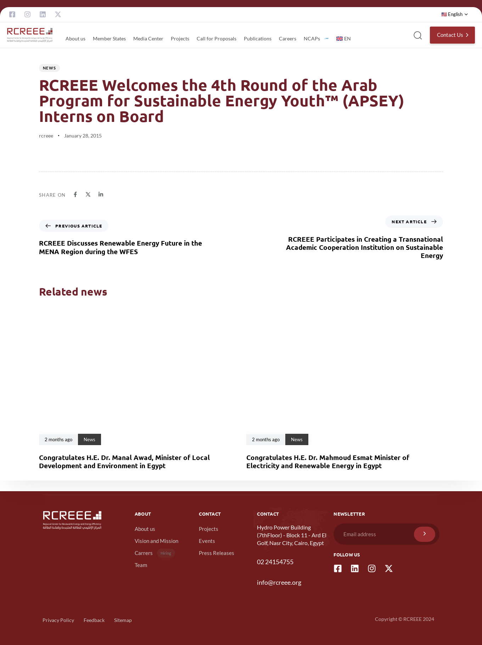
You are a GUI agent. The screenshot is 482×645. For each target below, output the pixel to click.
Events (207, 541)
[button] (454, 14)
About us (75, 38)
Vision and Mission (156, 541)
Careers (287, 38)
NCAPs (316, 38)
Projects (180, 38)
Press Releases (216, 553)
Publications (257, 38)
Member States (109, 38)
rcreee (46, 136)
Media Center (148, 38)
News (49, 68)
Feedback (94, 620)
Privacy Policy (58, 620)
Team (141, 565)
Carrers (155, 553)
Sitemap (123, 620)
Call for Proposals (216, 38)
